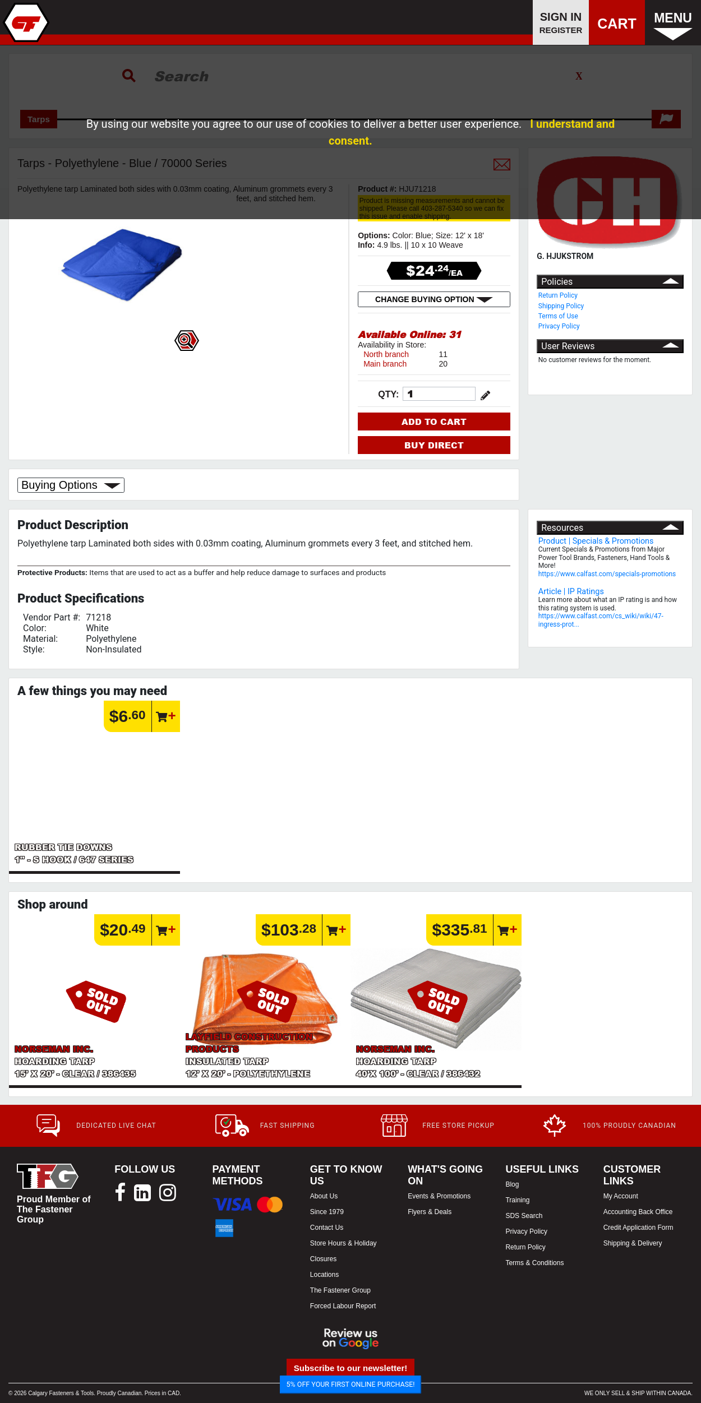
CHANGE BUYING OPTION (434, 299)
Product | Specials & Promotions (596, 541)
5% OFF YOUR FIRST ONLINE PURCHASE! (351, 1384)
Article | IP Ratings (571, 591)
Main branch (385, 363)
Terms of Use (558, 316)
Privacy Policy (559, 326)
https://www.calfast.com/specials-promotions (607, 574)
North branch (386, 354)
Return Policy (558, 295)
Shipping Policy (561, 306)
